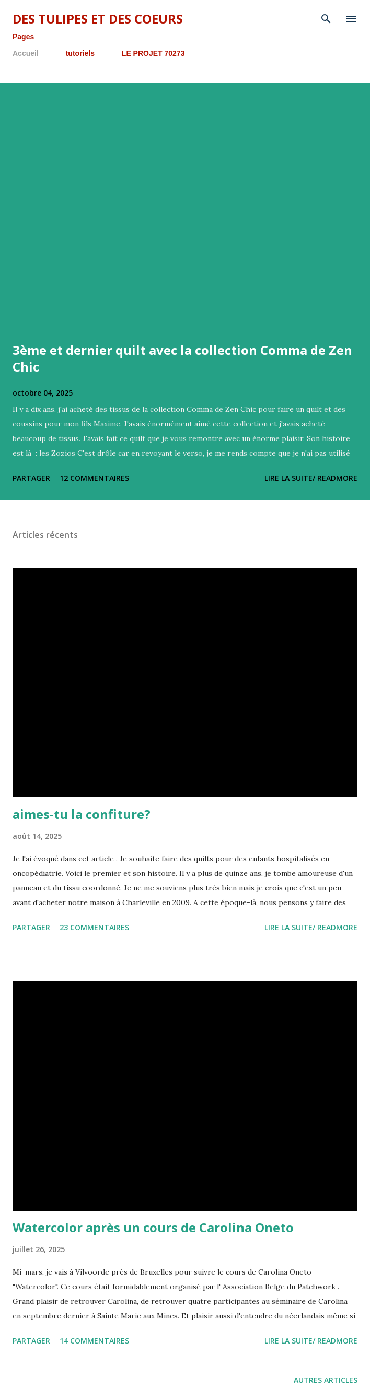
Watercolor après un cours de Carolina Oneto (153, 1227)
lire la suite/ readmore (310, 478)
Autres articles (325, 1380)
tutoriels (80, 53)
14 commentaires (94, 1341)
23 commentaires (94, 927)
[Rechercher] (326, 19)
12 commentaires (94, 478)
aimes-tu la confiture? (82, 814)
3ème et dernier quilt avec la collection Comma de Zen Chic (182, 358)
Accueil (26, 53)
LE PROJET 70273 (153, 53)
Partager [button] (31, 478)
